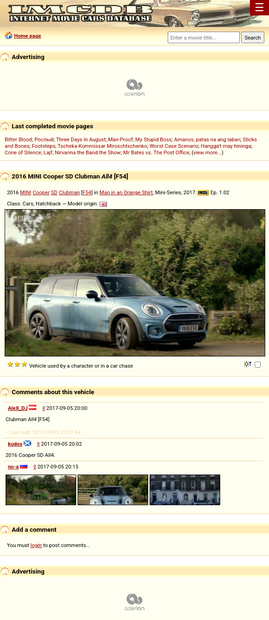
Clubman (69, 192)
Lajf (48, 152)
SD (54, 192)
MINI (25, 192)
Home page (27, 36)
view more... (207, 152)
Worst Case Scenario (174, 146)
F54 (86, 192)
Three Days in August (81, 139)
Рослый (43, 139)
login (36, 545)
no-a (13, 466)
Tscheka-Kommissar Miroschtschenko (102, 146)
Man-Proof (120, 139)
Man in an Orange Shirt (126, 192)
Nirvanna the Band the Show (88, 152)
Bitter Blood (18, 139)
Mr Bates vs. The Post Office (156, 152)
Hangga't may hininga (226, 146)
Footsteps (43, 146)
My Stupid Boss (153, 139)
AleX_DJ (18, 408)
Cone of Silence (23, 152)
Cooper (41, 192)
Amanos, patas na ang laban (207, 139)
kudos (15, 444)
